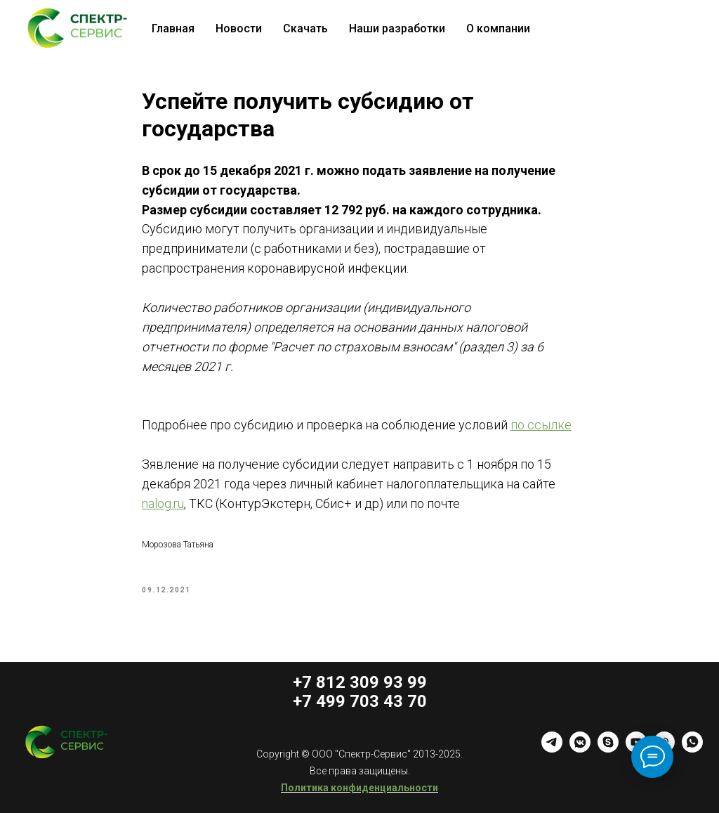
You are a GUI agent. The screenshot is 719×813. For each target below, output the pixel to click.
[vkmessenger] (580, 749)
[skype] (608, 749)
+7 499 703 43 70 (360, 701)
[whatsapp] (692, 749)
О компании (498, 28)
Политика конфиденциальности (359, 787)
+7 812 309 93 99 (360, 682)
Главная (173, 28)
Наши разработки (397, 28)
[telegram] (551, 749)
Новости (239, 28)
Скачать (305, 28)
